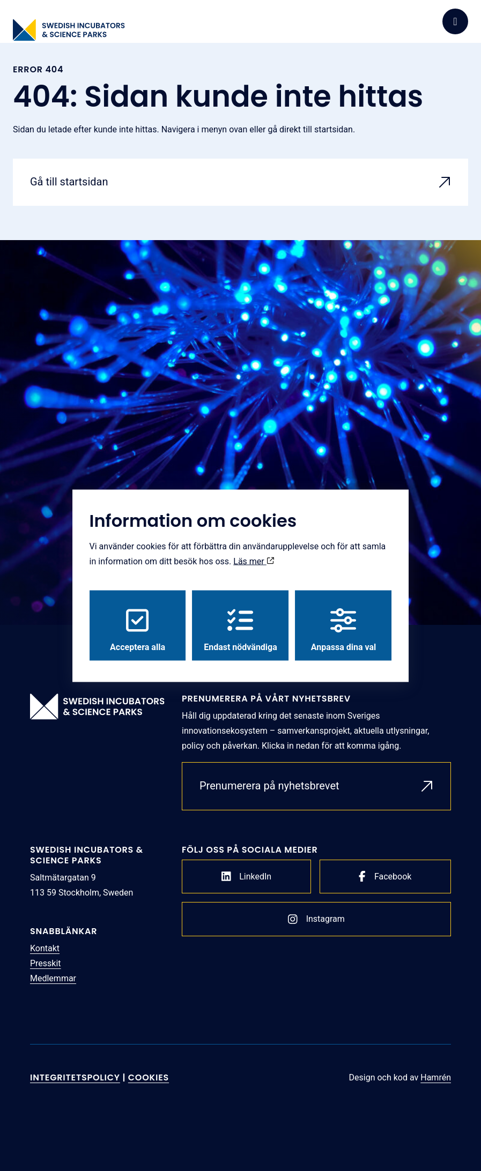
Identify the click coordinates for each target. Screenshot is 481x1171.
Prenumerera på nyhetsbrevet (269, 785)
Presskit (45, 963)
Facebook (385, 876)
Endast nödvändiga (240, 629)
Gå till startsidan (69, 181)
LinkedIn (246, 876)
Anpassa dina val (343, 629)
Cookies (148, 1077)
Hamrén (435, 1077)
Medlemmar (53, 978)
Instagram (316, 919)
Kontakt (45, 948)
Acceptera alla (137, 629)
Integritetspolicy (75, 1077)
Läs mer (253, 561)
